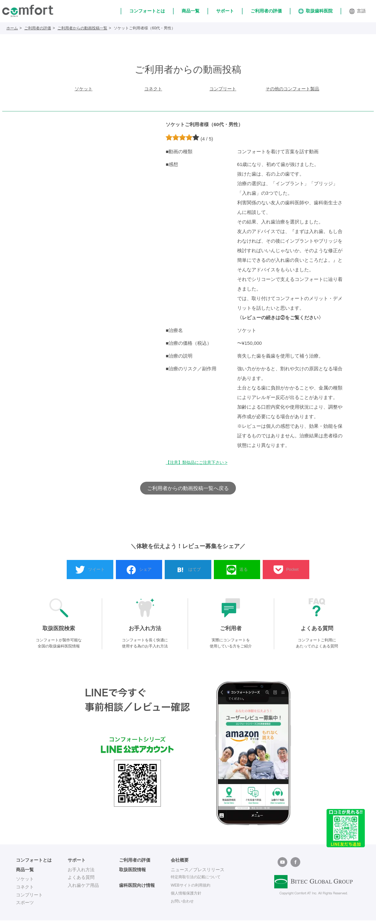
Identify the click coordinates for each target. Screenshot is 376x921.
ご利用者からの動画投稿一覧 (82, 28)
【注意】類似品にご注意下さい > (199, 463)
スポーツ (25, 903)
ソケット (83, 89)
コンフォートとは (147, 10)
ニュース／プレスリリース (197, 870)
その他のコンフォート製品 (292, 89)
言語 (357, 11)
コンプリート (222, 89)
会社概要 (180, 861)
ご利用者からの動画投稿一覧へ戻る (188, 488)
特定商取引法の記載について (200, 878)
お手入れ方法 (81, 870)
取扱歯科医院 (315, 11)
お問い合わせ (184, 901)
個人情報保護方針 (189, 893)
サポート (225, 10)
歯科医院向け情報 (137, 886)
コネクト (153, 89)
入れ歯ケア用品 (83, 886)
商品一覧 (190, 10)
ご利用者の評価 (266, 10)
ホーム (12, 28)
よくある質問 (81, 878)
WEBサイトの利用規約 (194, 886)
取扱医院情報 (132, 870)
